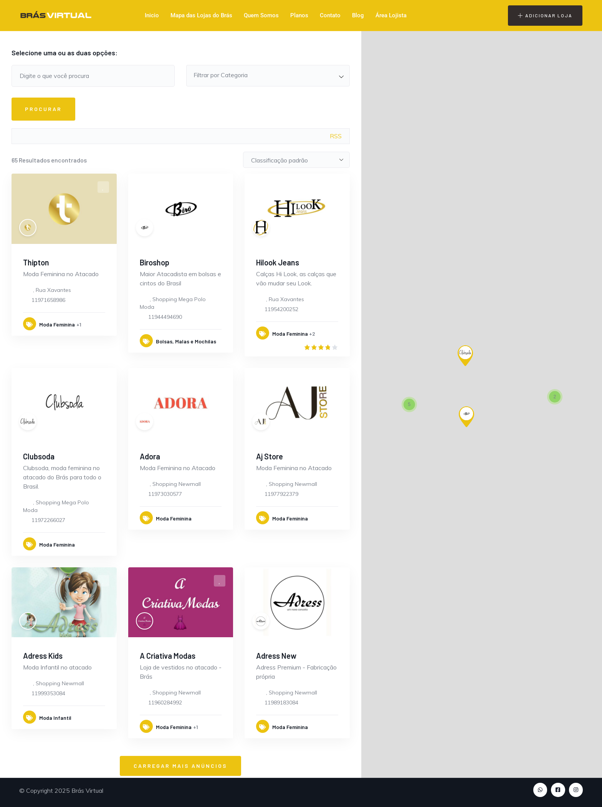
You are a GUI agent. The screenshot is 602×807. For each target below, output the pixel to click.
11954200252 (281, 309)
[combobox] (267, 75)
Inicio (152, 15)
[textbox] (267, 75)
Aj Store (269, 456)
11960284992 (165, 702)
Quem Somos (261, 15)
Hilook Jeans (277, 262)
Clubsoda (39, 456)
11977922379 (281, 493)
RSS (336, 136)
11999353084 (48, 693)
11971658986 (48, 300)
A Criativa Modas (167, 655)
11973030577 (165, 493)
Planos (299, 15)
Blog (358, 15)
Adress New (276, 655)
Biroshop (154, 262)
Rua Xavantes (53, 290)
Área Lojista (391, 15)
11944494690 (165, 316)
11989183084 (281, 702)
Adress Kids (43, 655)
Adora (150, 456)
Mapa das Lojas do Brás (201, 15)
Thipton (36, 262)
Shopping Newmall (176, 484)
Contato (330, 15)
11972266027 (48, 520)
